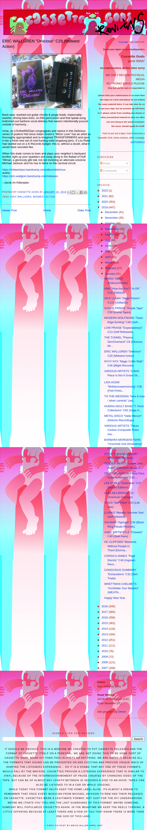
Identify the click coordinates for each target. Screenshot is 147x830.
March (109, 262)
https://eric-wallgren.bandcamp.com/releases (30, 176)
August (109, 234)
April (108, 256)
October (110, 223)
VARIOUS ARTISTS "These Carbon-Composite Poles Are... (121, 430)
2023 (105, 190)
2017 (105, 612)
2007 (105, 668)
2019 (105, 207)
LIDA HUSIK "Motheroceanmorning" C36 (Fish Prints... (123, 386)
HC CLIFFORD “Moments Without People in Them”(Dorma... (120, 546)
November (112, 217)
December (112, 212)
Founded (123, 42)
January (110, 273)
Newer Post (9, 210)
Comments (108, 170)
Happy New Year (114, 598)
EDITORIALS (138, 142)
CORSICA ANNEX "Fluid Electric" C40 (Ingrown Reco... (119, 560)
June (108, 245)
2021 (105, 196)
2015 (105, 623)
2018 (105, 606)
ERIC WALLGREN (21, 197)
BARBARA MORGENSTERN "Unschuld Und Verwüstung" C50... (123, 444)
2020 (105, 201)
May (108, 251)
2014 (105, 628)
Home (47, 210)
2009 (105, 656)
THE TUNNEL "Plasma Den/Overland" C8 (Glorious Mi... (123, 341)
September (112, 228)
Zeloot (122, 711)
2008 (105, 662)
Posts (105, 163)
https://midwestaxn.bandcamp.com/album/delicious (34, 169)
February (111, 268)
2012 (105, 640)
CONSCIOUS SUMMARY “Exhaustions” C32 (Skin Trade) (121, 574)
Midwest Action (44, 197)
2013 (105, 634)
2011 (105, 645)
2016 (105, 617)
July (108, 240)
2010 (105, 651)
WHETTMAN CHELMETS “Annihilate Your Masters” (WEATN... (121, 588)
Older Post (84, 210)
